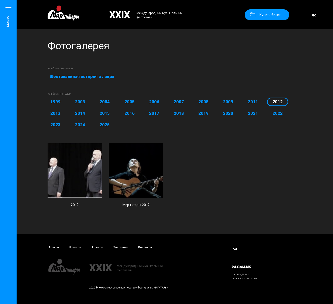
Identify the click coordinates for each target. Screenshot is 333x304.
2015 (105, 113)
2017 (154, 113)
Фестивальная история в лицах (82, 76)
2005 (129, 101)
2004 (105, 101)
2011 (253, 101)
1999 (55, 101)
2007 (179, 101)
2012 (277, 101)
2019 (203, 113)
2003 (80, 101)
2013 (55, 113)
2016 (129, 113)
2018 (179, 113)
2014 (80, 113)
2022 (277, 113)
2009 (228, 101)
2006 (154, 101)
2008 (203, 101)
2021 (253, 113)
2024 (80, 124)
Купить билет (265, 14)
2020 (228, 113)
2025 (105, 124)
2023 (55, 124)
